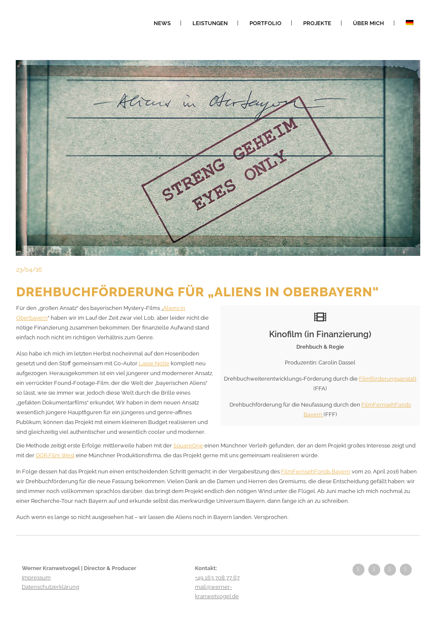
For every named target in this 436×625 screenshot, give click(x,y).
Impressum (36, 577)
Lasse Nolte (154, 363)
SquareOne (188, 445)
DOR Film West (55, 455)
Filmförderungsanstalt (387, 379)
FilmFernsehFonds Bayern (315, 471)
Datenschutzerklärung (50, 587)
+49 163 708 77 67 (217, 577)
